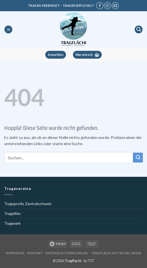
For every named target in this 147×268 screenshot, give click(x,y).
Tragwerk (12, 223)
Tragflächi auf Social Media (116, 253)
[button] (8, 30)
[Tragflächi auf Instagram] (107, 5)
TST (91, 261)
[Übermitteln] (138, 157)
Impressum (15, 253)
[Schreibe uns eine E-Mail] (115, 5)
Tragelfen (12, 213)
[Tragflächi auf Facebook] (99, 5)
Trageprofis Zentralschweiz (27, 203)
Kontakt (34, 253)
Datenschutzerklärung (67, 253)
